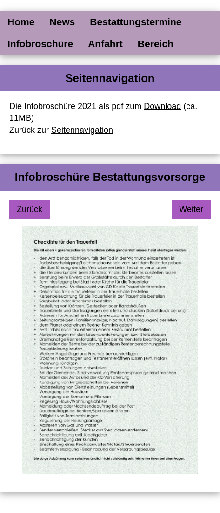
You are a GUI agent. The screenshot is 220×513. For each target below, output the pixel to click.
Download (162, 106)
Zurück (29, 209)
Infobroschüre (40, 43)
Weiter (191, 209)
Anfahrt (105, 43)
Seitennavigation (82, 130)
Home (20, 21)
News (62, 21)
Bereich (155, 43)
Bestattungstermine (135, 21)
